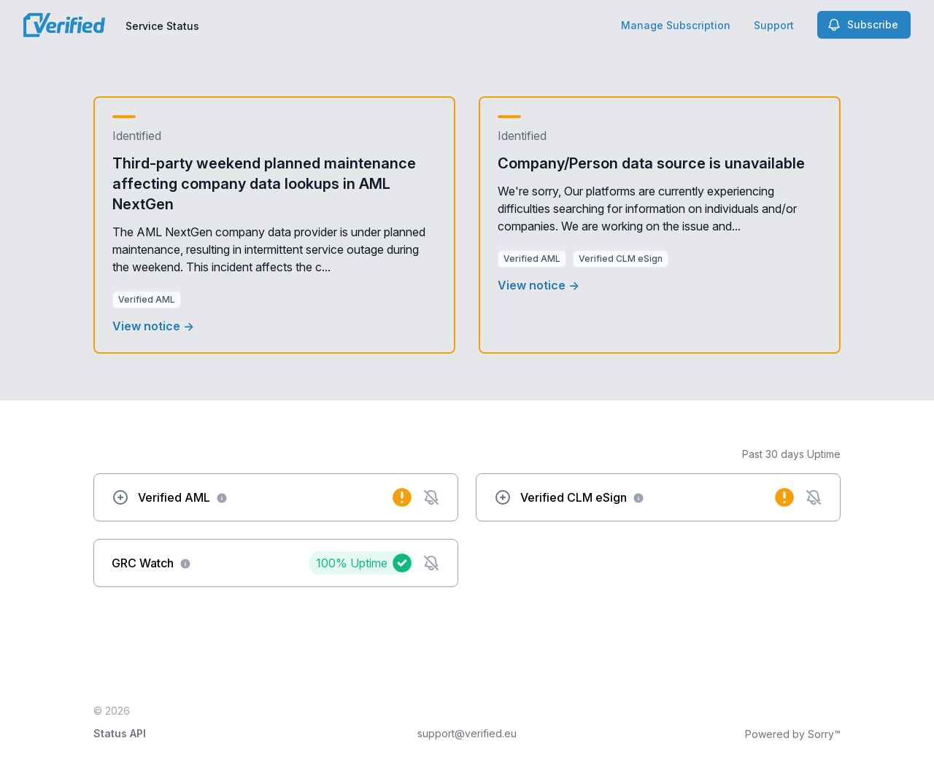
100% (351, 563)
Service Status (162, 26)
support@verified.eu (467, 733)
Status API (119, 733)
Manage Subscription (675, 25)
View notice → (153, 326)
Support (774, 25)
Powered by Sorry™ (793, 734)
